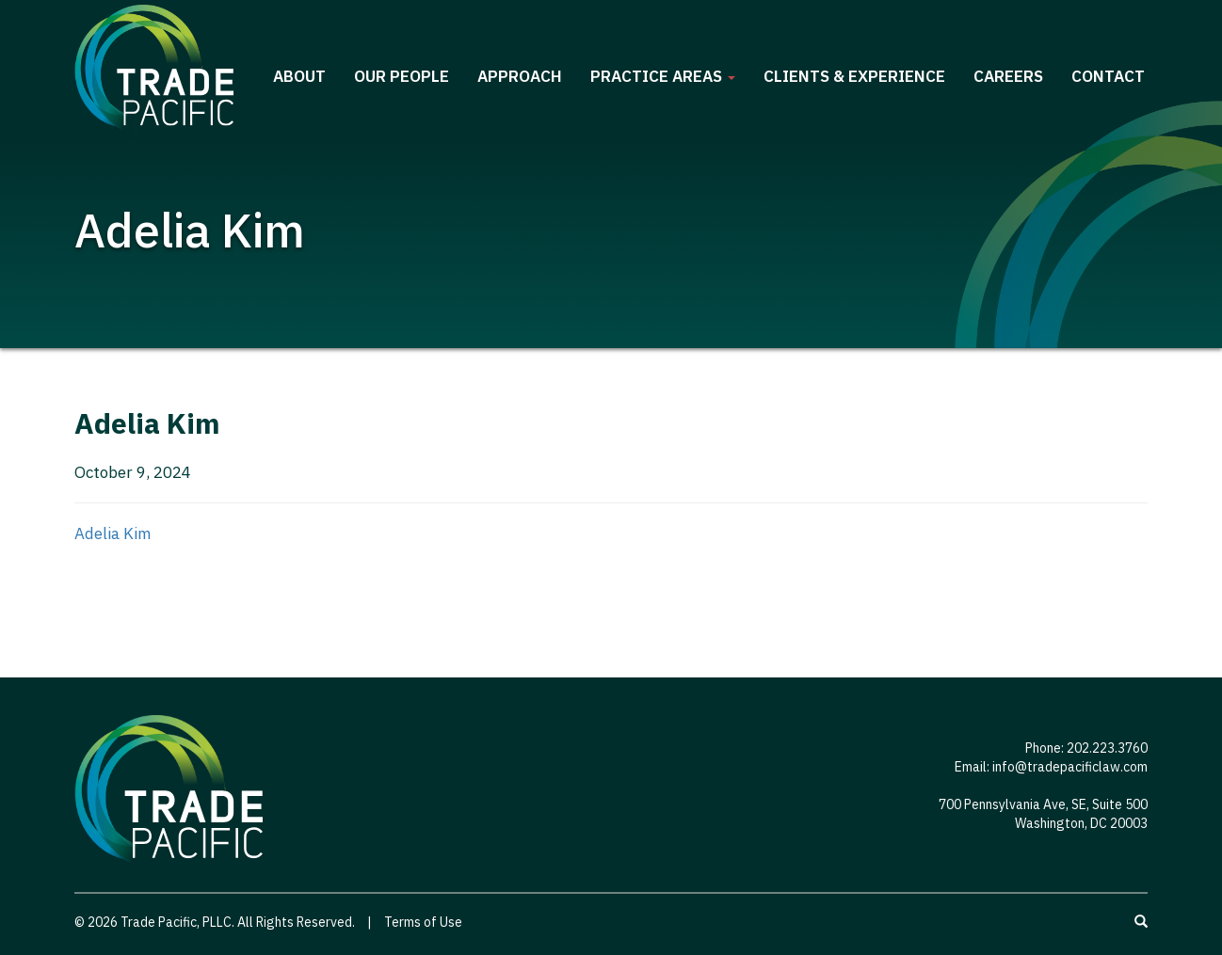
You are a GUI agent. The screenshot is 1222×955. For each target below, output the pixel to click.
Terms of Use (423, 922)
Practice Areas (662, 76)
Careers (1008, 76)
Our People (401, 76)
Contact (1108, 76)
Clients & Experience (854, 76)
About (299, 76)
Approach (519, 76)
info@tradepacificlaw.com (1070, 766)
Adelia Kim (113, 533)
